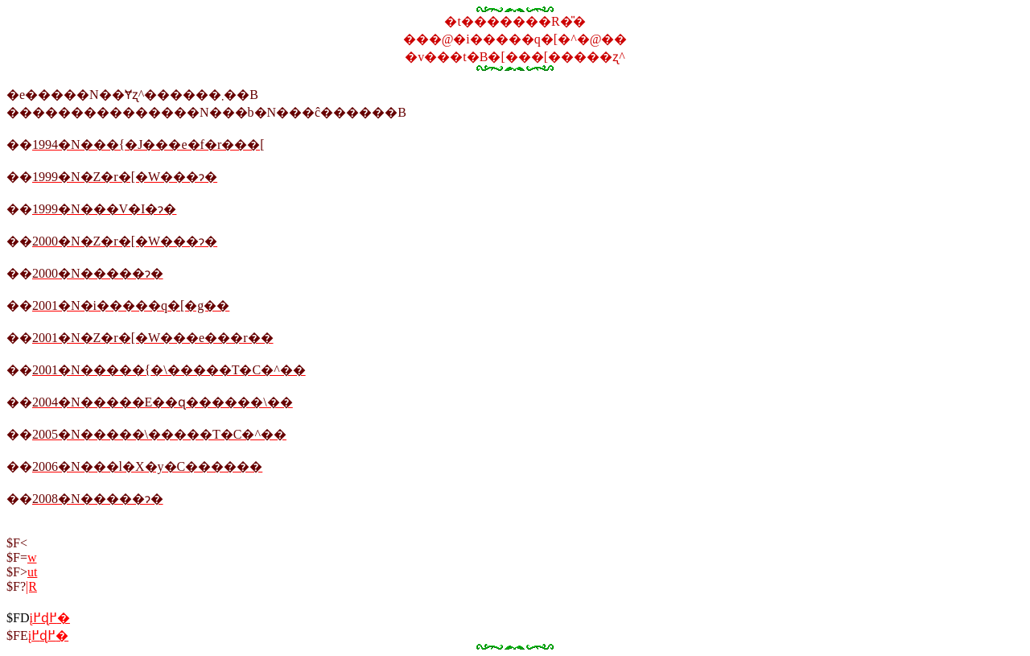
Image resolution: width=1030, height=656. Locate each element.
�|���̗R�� (31, 586)
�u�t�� (32, 572)
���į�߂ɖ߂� (48, 635)
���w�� (32, 557)
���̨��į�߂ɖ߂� (49, 618)
